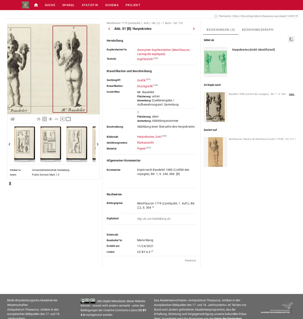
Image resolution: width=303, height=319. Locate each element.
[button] (25, 5)
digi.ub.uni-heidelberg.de (153, 218)
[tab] (220, 30)
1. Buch (166, 23)
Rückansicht (145, 142)
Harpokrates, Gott (149, 136)
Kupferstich (145, 59)
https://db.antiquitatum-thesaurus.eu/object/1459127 (265, 16)
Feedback (190, 260)
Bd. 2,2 (156, 23)
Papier (141, 148)
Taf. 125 (178, 23)
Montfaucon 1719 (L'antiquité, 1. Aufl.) (128, 23)
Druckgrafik (145, 86)
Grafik (141, 80)
